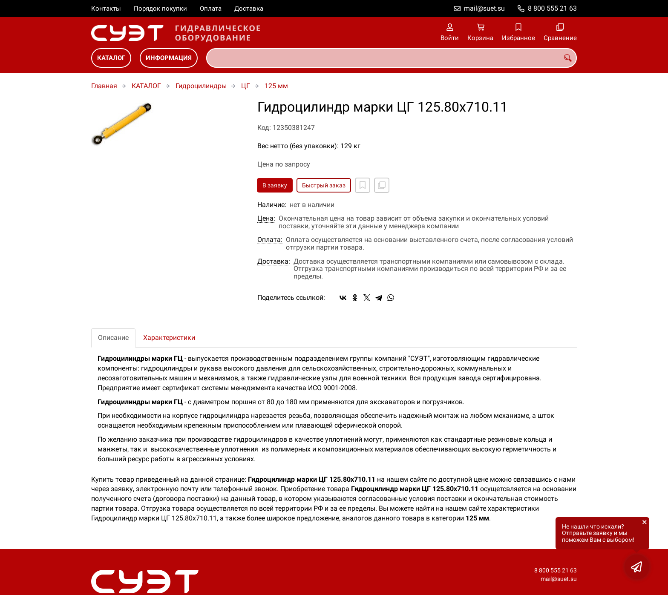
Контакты (106, 8)
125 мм (276, 86)
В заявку (274, 185)
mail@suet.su (484, 8)
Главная (104, 86)
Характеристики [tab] (169, 337)
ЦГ (245, 86)
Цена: (266, 218)
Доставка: (273, 261)
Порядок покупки (160, 8)
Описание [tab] (113, 337)
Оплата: (269, 240)
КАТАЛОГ (111, 58)
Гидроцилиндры (201, 86)
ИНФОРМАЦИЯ (169, 58)
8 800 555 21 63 (552, 8)
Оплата (211, 8)
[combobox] (391, 58)
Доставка (248, 8)
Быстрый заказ (324, 185)
